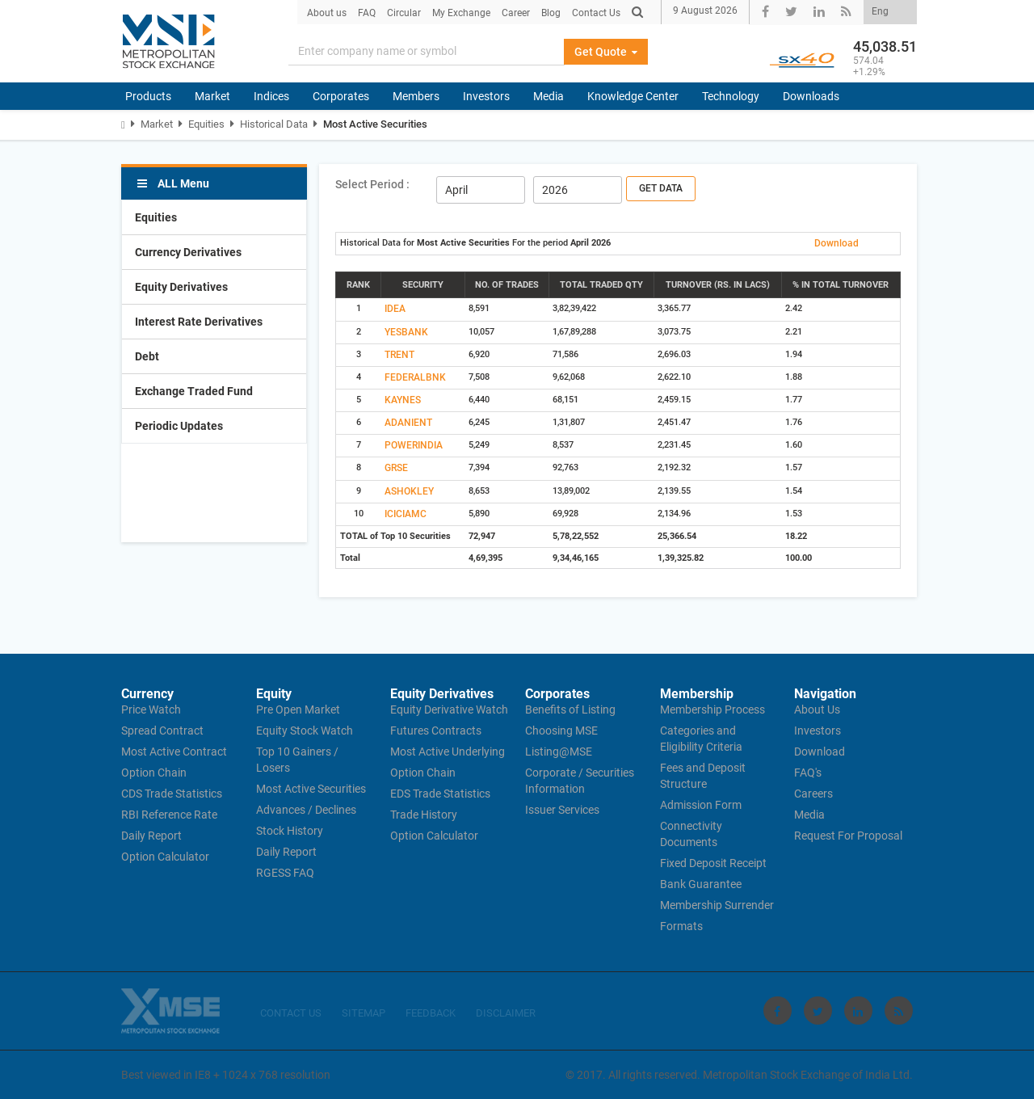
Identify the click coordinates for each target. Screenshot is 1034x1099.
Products (148, 96)
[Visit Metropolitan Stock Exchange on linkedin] (858, 1010)
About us (327, 13)
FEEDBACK (431, 1013)
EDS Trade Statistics (440, 793)
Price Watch (151, 709)
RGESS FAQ (285, 872)
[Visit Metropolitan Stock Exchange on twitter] (818, 1010)
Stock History (289, 830)
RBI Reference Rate (169, 814)
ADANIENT (408, 422)
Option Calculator (165, 856)
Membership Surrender (717, 905)
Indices (271, 96)
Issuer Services (562, 809)
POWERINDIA (414, 445)
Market (212, 96)
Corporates (341, 96)
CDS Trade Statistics (171, 793)
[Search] (426, 51)
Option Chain (154, 772)
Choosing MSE (561, 730)
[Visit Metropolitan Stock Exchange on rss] (899, 1010)
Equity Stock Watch (304, 730)
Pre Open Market (298, 709)
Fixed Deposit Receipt (713, 863)
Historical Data (274, 124)
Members (416, 96)
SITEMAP (363, 1013)
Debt (147, 356)
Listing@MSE (558, 751)
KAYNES (403, 400)
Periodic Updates (179, 425)
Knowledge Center (633, 96)
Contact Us (596, 13)
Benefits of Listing (570, 709)
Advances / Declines (306, 809)
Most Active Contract (174, 751)
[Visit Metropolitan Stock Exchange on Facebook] (777, 1010)
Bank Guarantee (701, 884)
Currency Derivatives (188, 252)
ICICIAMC (406, 514)
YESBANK (406, 332)
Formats (681, 926)
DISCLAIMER (506, 1013)
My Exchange (461, 13)
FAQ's (808, 772)
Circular (404, 13)
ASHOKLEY (409, 491)
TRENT (399, 354)
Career (516, 13)
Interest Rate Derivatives (199, 321)
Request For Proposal (848, 835)
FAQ (367, 13)
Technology (730, 96)
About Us (817, 709)
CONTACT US (291, 1013)
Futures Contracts (435, 730)
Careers (813, 793)
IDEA (395, 308)
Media (548, 96)
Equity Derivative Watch (449, 709)
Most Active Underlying (447, 751)
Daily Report (151, 835)
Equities (206, 124)
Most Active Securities (375, 124)
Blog (551, 13)
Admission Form (701, 804)
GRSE (396, 468)
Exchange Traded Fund (194, 391)
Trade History (423, 814)
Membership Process (712, 709)
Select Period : (372, 184)
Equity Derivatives (181, 286)
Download (836, 243)
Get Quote (605, 51)
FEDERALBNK (415, 377)
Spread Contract (162, 730)
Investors (486, 96)
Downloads (811, 96)
